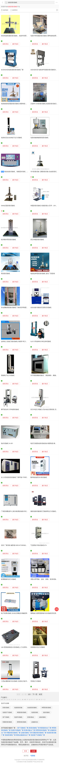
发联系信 (6, 44)
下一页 (35, 694)
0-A (2, 699)
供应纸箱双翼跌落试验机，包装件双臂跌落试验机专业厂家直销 (22, 36)
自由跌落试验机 (32, 707)
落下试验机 (6, 717)
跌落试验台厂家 (29, 730)
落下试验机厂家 (22, 728)
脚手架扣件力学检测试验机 (10, 409)
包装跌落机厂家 (10, 735)
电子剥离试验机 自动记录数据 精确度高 (14, 613)
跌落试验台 (30, 717)
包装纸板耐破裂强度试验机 (39, 138)
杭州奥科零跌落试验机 (8, 239)
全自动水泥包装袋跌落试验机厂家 (12, 70)
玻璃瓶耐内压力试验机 (8, 579)
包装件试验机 (18, 717)
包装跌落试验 (18, 707)
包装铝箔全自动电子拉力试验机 (11, 138)
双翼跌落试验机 (7, 722)
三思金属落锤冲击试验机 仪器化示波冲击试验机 (17, 681)
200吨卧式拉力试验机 (37, 647)
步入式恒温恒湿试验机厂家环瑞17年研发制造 (16, 477)
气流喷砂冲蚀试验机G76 (38, 545)
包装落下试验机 (7, 712)
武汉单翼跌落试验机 (37, 239)
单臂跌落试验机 (46, 707)
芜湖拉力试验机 (35, 681)
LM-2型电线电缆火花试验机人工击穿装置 (14, 647)
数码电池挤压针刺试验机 (38, 477)
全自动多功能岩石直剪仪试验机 (40, 307)
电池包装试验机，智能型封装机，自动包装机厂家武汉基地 (24, 171)
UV (37, 699)
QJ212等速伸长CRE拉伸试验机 (40, 341)
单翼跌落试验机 (21, 712)
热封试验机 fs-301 (7, 443)
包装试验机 (46, 712)
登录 (25, 751)
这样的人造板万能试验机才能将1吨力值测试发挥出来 (18, 341)
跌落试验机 (6, 707)
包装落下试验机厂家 (38, 735)
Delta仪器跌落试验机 (8, 206)
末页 (40, 694)
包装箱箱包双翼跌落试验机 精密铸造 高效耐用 (16, 104)
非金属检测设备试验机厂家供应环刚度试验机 (16, 307)
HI (15, 699)
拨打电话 (15, 44)
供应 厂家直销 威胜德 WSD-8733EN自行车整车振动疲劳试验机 (21, 545)
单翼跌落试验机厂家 (13, 733)
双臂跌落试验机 (21, 722)
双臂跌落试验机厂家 (42, 730)
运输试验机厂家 (26, 733)
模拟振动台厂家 (45, 728)
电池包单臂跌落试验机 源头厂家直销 (42, 273)
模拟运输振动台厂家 (23, 735)
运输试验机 (42, 717)
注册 (33, 751)
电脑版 (32, 756)
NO (25, 699)
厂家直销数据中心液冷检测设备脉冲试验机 (15, 511)
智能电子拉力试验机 (7, 375)
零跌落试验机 (5, 273)
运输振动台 (34, 722)
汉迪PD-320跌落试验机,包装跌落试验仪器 (44, 104)
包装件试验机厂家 (17, 730)
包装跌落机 (34, 712)
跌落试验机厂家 (34, 728)
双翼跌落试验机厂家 (39, 733)
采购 (56, 609)
